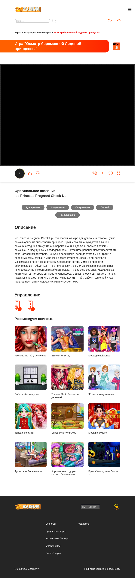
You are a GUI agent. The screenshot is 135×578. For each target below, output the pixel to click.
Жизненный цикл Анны (104, 380)
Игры (17, 32)
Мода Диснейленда (104, 341)
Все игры (51, 523)
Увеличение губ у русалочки (31, 341)
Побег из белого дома (31, 380)
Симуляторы (82, 207)
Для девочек (33, 207)
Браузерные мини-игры (37, 32)
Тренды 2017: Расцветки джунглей (67, 382)
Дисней (105, 207)
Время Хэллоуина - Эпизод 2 (104, 459)
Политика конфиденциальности (102, 568)
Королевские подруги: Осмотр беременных (67, 459)
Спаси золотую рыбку (67, 418)
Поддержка (83, 523)
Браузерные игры (56, 531)
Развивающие (67, 215)
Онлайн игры (53, 545)
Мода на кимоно (104, 418)
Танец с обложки (31, 418)
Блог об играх (53, 553)
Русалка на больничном (31, 457)
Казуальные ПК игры (57, 538)
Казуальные (57, 207)
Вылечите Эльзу (67, 341)
